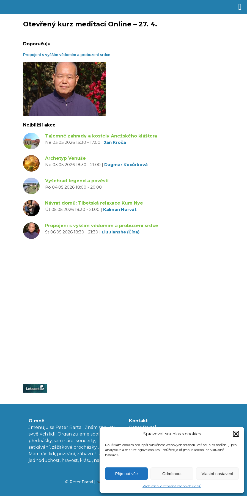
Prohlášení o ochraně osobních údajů (171, 486)
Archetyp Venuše (65, 158)
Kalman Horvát (119, 209)
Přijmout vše (126, 473)
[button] (236, 434)
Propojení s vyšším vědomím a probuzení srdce (101, 225)
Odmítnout (172, 473)
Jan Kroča (115, 142)
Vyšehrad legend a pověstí (77, 180)
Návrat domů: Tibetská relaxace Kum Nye (94, 203)
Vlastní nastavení (217, 473)
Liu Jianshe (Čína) (120, 232)
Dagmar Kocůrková (126, 164)
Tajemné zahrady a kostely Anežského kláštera (101, 136)
